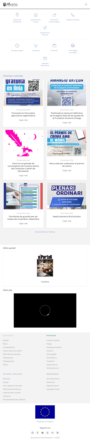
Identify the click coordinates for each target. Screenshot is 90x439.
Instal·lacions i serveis (12, 393)
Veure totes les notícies (45, 232)
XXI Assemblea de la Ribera (14, 400)
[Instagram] (32, 433)
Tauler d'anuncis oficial (12, 351)
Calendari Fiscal (53, 389)
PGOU (5, 365)
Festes (49, 344)
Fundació (50, 361)
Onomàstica (52, 358)
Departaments (53, 386)
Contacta (7, 396)
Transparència (9, 347)
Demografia (51, 354)
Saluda (6, 340)
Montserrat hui (53, 368)
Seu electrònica (53, 379)
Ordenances (8, 358)
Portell (6, 382)
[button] (86, 4)
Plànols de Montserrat (12, 389)
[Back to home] (10, 4)
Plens (5, 344)
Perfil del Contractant (12, 354)
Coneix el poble (53, 340)
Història (50, 351)
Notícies (6, 379)
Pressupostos (8, 361)
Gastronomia (52, 365)
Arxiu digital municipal (12, 386)
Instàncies (51, 382)
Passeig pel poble (54, 347)
